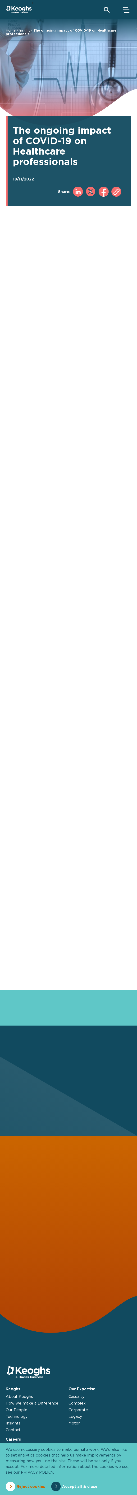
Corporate (78, 1410)
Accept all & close (79, 1486)
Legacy (75, 1416)
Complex (77, 1403)
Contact (13, 1430)
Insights (13, 1423)
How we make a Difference (32, 1403)
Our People (16, 1410)
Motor (74, 1423)
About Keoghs (19, 1396)
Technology (16, 1416)
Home (11, 30)
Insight (24, 30)
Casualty (76, 1396)
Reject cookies (31, 1486)
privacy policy (37, 1472)
